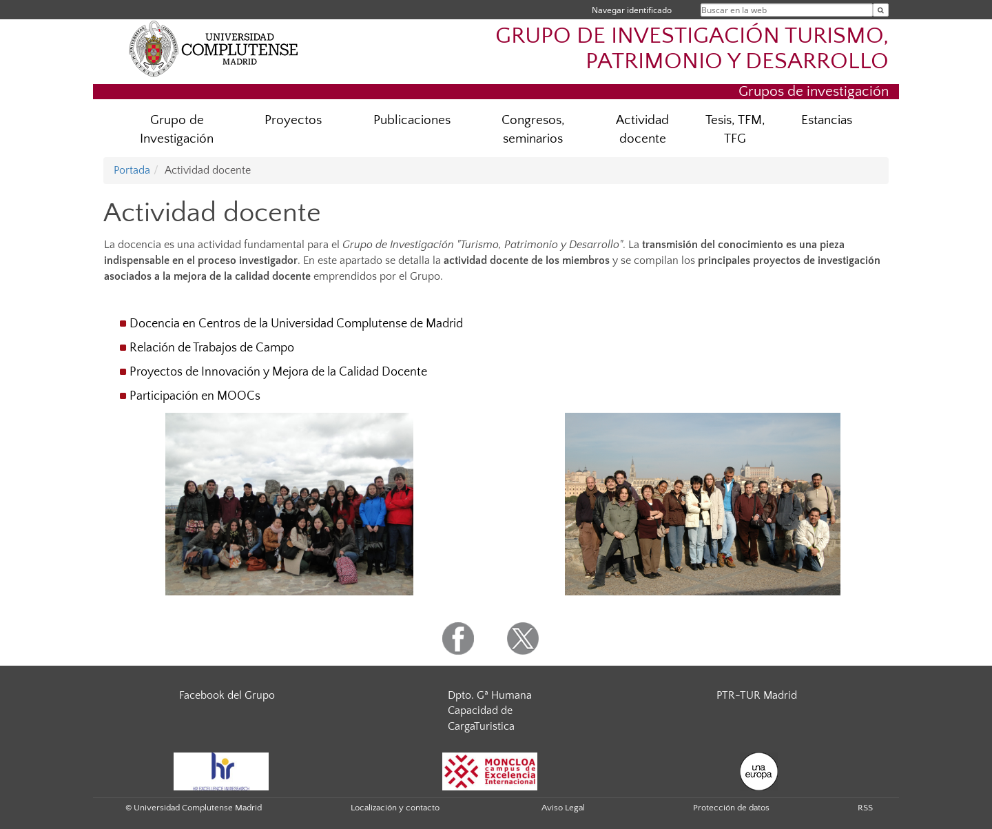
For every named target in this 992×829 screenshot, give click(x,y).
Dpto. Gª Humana (490, 695)
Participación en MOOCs (195, 396)
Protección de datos (731, 807)
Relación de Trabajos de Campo (212, 348)
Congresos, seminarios (533, 129)
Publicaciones (412, 120)
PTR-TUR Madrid (756, 695)
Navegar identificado (632, 10)
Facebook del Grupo (227, 695)
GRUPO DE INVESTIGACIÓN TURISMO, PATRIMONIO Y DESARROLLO (692, 48)
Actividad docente (642, 129)
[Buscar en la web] (881, 10)
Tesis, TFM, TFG (735, 129)
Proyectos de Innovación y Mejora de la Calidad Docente (278, 372)
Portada (132, 170)
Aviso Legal (563, 807)
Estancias (826, 120)
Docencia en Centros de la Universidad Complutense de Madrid (296, 324)
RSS (865, 807)
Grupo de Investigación (177, 129)
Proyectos (293, 120)
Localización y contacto (395, 807)
